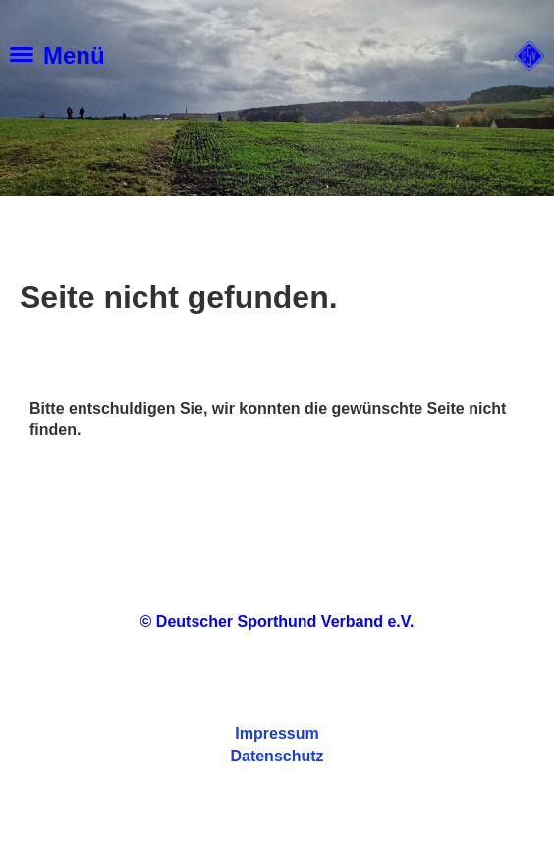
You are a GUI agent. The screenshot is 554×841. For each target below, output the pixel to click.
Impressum (276, 733)
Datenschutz (276, 756)
